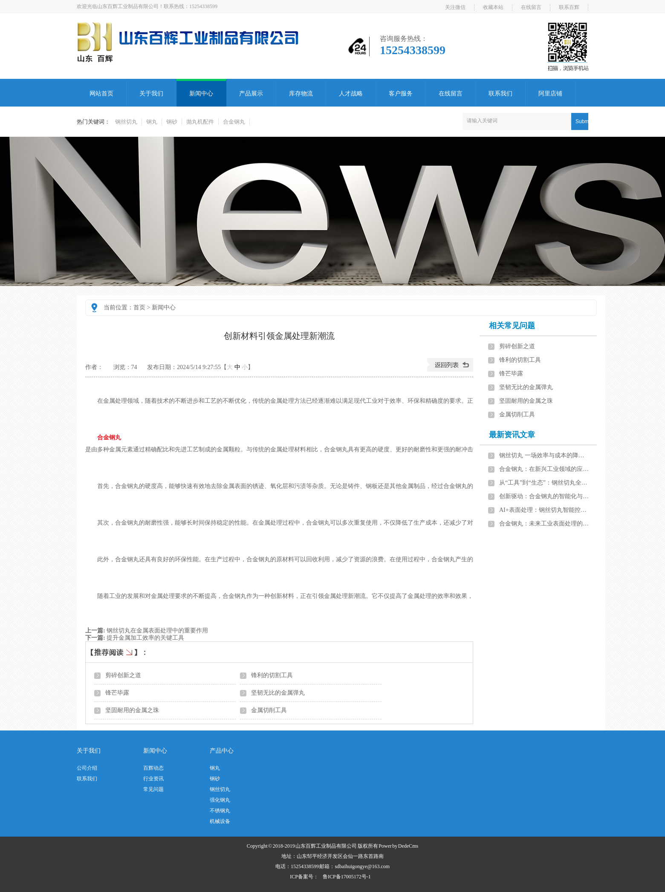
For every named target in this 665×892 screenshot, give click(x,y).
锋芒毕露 (117, 693)
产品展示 (251, 93)
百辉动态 (153, 768)
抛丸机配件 (200, 121)
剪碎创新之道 (123, 675)
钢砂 (171, 121)
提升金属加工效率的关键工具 (145, 638)
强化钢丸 (220, 800)
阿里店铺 (550, 93)
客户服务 (401, 93)
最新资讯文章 (512, 434)
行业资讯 (153, 779)
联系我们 (500, 93)
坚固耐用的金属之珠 (132, 710)
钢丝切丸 (126, 121)
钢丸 (151, 121)
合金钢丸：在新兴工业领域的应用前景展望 (544, 469)
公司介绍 (87, 768)
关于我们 (151, 93)
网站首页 (101, 93)
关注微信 (455, 7)
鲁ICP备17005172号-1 (347, 877)
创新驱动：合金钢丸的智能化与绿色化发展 (544, 496)
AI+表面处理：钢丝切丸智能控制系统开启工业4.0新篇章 (544, 510)
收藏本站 (493, 7)
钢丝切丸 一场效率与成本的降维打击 (544, 455)
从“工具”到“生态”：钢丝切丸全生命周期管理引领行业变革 (544, 482)
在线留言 (531, 7)
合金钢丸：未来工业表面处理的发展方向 (544, 523)
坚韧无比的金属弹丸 (278, 693)
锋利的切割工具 (272, 675)
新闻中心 (201, 93)
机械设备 (220, 821)
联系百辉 (569, 7)
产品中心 (222, 751)
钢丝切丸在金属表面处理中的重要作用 (157, 630)
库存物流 (301, 93)
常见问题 (153, 789)
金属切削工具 (269, 710)
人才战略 (351, 93)
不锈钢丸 (220, 811)
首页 (139, 307)
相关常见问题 (512, 325)
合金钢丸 (234, 121)
